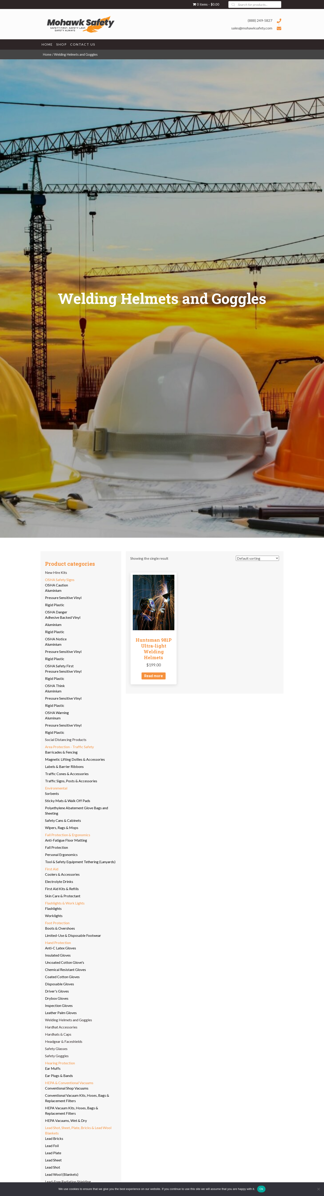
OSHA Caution (56, 585)
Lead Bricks (54, 1138)
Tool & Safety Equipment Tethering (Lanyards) (80, 862)
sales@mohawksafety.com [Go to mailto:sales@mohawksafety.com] (251, 28)
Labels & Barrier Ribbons (64, 766)
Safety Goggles (57, 1056)
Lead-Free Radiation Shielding (68, 1181)
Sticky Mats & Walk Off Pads (67, 800)
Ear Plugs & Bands (59, 1075)
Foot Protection (57, 923)
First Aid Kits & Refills (62, 888)
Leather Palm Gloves (61, 1012)
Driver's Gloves (57, 991)
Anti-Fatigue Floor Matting (66, 840)
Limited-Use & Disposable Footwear (73, 935)
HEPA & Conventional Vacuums (69, 1083)
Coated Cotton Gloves (62, 977)
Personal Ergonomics (61, 854)
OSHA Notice (56, 639)
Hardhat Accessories (61, 1027)
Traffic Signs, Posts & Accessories (71, 781)
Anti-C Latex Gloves (60, 948)
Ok (261, 1189)
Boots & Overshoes (60, 928)
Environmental (56, 788)
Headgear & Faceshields (63, 1041)
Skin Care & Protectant (62, 896)
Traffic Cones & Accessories (67, 774)
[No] (318, 1189)
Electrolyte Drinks (59, 881)
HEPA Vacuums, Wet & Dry (66, 1120)
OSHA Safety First (59, 666)
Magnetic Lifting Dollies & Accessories (75, 759)
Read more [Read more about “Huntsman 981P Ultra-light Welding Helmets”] (153, 676)
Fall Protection (56, 847)
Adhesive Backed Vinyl (62, 617)
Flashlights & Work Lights (65, 903)
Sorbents (52, 793)
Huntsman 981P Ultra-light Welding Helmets (154, 648)
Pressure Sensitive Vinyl (63, 597)
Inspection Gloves (59, 1005)
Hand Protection (58, 942)
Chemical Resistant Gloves (65, 969)
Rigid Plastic (54, 605)
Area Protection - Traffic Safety (69, 747)
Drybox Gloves (56, 998)
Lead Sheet (53, 1160)
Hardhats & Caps (58, 1034)
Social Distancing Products (65, 739)
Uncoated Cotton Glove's (64, 962)
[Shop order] (257, 558)
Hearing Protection (60, 1063)
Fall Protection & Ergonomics (67, 835)
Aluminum (53, 718)
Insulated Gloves (58, 955)
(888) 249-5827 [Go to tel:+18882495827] (260, 20)
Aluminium (53, 590)
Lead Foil (52, 1145)
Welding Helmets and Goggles (68, 1020)
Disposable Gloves (59, 984)
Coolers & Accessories (62, 874)
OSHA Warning (57, 712)
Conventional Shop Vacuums (66, 1088)
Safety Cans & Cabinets (63, 820)
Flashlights (53, 908)
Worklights (54, 915)
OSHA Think (55, 685)
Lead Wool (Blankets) (61, 1174)
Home (47, 54)
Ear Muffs (53, 1068)
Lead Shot (52, 1167)
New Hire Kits (56, 572)
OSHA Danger (56, 612)
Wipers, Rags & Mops (61, 827)
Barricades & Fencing (61, 752)
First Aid (51, 869)
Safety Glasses (56, 1048)
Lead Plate (53, 1153)
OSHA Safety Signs (59, 579)
